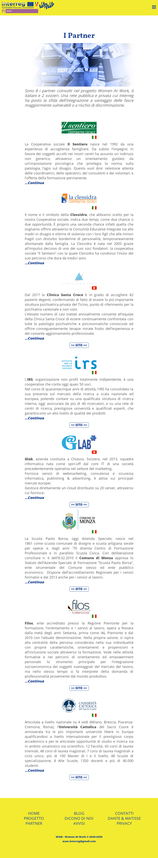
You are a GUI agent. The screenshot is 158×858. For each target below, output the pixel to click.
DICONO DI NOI (79, 818)
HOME (34, 813)
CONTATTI (124, 813)
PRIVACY (124, 823)
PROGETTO (34, 818)
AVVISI (79, 823)
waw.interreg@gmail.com (79, 841)
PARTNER (34, 823)
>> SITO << (79, 345)
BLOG (79, 813)
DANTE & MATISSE (124, 818)
